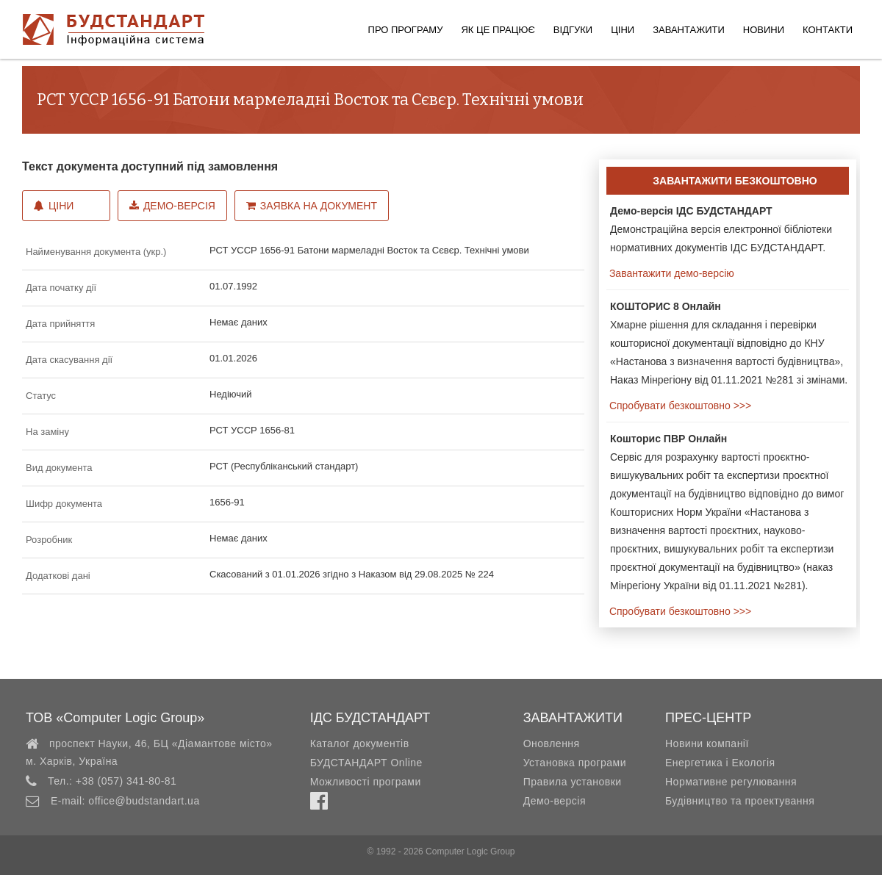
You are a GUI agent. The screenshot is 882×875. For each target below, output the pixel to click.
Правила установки (572, 782)
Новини (763, 29)
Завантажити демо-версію (670, 273)
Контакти (828, 29)
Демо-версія (172, 206)
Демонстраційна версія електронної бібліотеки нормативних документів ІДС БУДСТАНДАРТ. (721, 229)
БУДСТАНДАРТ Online (366, 762)
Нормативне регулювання (731, 782)
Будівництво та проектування (739, 801)
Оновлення (551, 743)
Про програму (405, 29)
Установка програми (574, 762)
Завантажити (689, 29)
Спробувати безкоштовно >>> (678, 405)
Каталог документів (359, 743)
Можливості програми (365, 782)
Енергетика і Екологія (720, 762)
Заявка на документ (311, 206)
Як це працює (497, 29)
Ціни (622, 29)
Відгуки (572, 29)
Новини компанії (707, 743)
